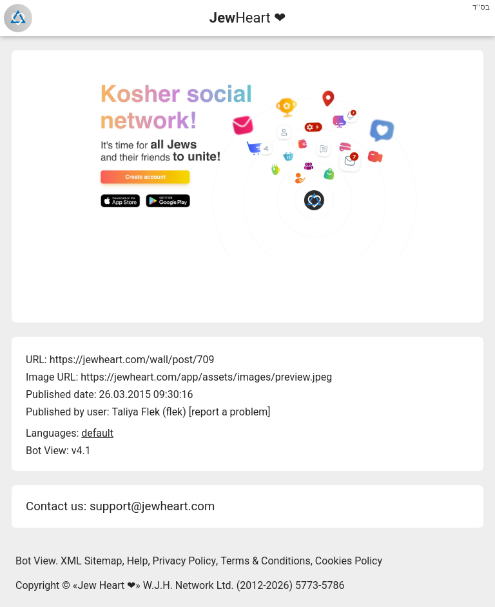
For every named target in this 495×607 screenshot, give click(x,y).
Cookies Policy (348, 561)
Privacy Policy (185, 561)
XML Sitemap (91, 561)
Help (137, 561)
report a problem (229, 412)
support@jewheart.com (152, 506)
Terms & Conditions (265, 561)
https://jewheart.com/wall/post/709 (132, 359)
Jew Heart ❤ (106, 585)
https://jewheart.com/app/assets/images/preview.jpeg (206, 377)
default (97, 433)
